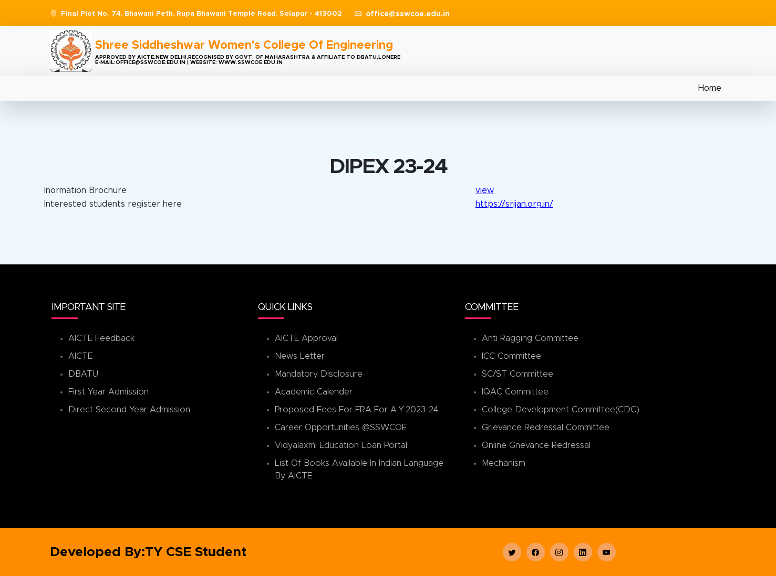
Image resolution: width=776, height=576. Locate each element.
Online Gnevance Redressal (536, 445)
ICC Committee (511, 356)
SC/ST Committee (517, 374)
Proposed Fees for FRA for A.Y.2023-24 (356, 410)
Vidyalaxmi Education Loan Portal (341, 445)
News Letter (300, 356)
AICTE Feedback (101, 338)
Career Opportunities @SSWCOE (341, 427)
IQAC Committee (515, 392)
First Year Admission (108, 392)
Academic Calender (314, 392)
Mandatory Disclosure (319, 374)
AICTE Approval (306, 338)
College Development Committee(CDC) (560, 410)
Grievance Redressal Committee (545, 427)
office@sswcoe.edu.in (408, 14)
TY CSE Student (195, 552)
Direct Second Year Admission (129, 410)
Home (709, 88)
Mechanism (503, 463)
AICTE (80, 356)
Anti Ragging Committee (530, 338)
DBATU (83, 374)
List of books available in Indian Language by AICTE (359, 469)
